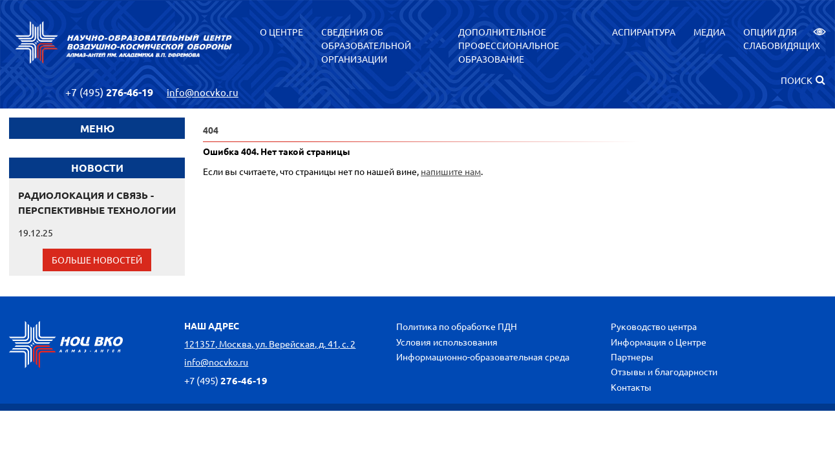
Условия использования (447, 341)
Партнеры (632, 356)
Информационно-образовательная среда (482, 356)
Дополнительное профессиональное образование (508, 45)
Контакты (631, 387)
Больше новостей (97, 259)
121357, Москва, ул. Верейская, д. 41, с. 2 (269, 343)
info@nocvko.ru (202, 92)
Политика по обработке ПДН (456, 326)
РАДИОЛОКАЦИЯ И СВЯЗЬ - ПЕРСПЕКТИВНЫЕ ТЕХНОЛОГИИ (97, 202)
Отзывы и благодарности (664, 371)
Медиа (709, 31)
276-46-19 (109, 92)
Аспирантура (643, 31)
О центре (281, 31)
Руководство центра (654, 326)
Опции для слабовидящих (784, 38)
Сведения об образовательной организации (366, 45)
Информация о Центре (658, 341)
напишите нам (451, 171)
